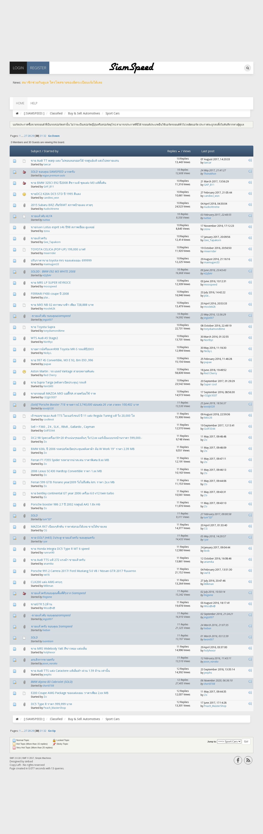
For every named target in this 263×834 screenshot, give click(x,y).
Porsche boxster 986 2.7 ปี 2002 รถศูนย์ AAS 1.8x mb (65, 504)
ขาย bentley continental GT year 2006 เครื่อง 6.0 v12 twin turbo (72, 493)
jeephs (48, 674)
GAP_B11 (49, 186)
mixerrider (50, 253)
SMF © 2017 (28, 758)
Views (187, 151)
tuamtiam (48, 641)
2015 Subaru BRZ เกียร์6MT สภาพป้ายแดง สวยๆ (62, 205)
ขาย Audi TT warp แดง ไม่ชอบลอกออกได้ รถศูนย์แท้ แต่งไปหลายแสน (75, 160)
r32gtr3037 (50, 397)
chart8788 (48, 685)
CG (45, 530)
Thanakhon (210, 173)
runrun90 (49, 552)
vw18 (47, 574)
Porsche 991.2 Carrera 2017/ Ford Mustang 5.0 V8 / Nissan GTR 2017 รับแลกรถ (83, 571)
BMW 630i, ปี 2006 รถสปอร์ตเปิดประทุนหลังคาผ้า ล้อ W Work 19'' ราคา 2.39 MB (83, 449)
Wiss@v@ (49, 608)
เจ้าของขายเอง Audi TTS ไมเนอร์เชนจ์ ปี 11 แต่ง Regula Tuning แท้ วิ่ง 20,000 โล (83, 416)
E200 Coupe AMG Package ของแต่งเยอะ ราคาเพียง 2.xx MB (69, 693)
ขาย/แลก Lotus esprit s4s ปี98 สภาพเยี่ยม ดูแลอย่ (62, 227)
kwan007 (209, 639)
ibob (207, 550)
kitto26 (208, 417)
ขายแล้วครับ (39, 238)
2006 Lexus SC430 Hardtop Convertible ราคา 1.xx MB (66, 471)
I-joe (45, 541)
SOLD (34, 515)
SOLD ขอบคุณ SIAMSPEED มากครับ (53, 172)
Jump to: (212, 741)
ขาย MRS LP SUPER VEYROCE (51, 282)
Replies (173, 151)
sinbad (29, 761)
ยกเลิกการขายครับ (42, 659)
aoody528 (48, 408)
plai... (47, 297)
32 (44, 136)
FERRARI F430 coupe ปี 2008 (50, 294)
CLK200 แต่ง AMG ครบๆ (46, 582)
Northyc (48, 341)
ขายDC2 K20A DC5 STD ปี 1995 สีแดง (56, 194)
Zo (45, 441)
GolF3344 (49, 430)
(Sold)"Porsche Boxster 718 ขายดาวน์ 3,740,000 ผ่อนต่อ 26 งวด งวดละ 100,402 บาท (84, 404)
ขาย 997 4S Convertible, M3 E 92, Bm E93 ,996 (62, 360)
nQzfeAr (47, 275)
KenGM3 (48, 386)
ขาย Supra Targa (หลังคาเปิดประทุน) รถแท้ (58, 382)
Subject (36, 151)
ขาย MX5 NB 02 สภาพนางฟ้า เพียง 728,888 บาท (62, 305)
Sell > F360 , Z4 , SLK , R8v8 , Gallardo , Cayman (63, 427)
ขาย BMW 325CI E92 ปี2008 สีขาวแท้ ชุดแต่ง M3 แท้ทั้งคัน (68, 183)
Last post (208, 151)
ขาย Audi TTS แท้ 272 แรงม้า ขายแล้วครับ (58, 560)
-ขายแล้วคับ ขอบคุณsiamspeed (50, 316)
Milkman (48, 585)
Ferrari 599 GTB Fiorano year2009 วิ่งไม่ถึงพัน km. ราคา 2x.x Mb (73, 482)
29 (32, 136)
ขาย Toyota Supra (43, 327)
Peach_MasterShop (55, 707)
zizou (47, 230)
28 (29, 136)
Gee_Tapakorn (52, 242)
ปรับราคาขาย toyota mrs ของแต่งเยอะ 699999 (61, 260)
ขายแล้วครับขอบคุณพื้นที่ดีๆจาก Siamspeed (58, 593)
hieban (46, 630)
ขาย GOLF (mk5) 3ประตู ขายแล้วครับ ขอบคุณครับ (63, 538)
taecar (47, 164)
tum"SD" (47, 519)
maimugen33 (51, 264)
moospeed (50, 286)
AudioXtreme (51, 208)
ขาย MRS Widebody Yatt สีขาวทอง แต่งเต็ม (59, 648)
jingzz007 (48, 319)
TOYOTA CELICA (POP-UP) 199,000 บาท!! (58, 249)
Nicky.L (48, 352)
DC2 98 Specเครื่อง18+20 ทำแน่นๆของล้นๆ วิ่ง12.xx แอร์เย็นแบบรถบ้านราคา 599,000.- (86, 438)
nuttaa (46, 219)
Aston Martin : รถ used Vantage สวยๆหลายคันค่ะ (63, 371)
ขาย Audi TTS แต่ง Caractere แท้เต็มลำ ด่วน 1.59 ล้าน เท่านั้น (70, 671)
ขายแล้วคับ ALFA (41, 216)
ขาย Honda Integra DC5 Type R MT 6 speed (60, 549)
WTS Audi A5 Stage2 (44, 338)
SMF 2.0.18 (15, 758)
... (22, 136)
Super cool (210, 384)
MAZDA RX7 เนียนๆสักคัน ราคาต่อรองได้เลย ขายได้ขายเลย (69, 526)
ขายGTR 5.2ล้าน (41, 604)
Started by (51, 151)
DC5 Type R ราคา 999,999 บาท (51, 704)
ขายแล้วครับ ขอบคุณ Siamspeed (51, 626)
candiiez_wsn (51, 197)
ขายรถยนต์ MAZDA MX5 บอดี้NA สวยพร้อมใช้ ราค (63, 393)
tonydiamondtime (54, 330)
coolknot (49, 419)
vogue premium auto (54, 175)
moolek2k (49, 308)
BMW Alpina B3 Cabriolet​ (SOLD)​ (52, 682)
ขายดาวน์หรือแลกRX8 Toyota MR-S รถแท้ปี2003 (62, 349)
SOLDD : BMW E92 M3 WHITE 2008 (53, 271)
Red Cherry (50, 375)
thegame (47, 596)
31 (41, 136)
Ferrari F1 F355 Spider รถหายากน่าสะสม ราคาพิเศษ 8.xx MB (70, 460)
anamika (48, 563)
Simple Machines (43, 758)
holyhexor (49, 652)
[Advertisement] (123, 29)
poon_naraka (50, 663)
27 (25, 136)
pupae (47, 364)
